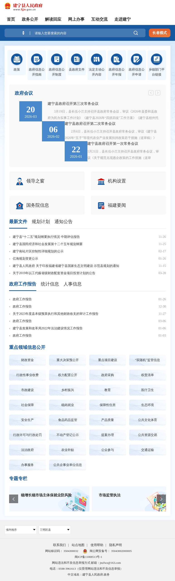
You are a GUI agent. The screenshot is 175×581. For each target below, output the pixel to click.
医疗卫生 (147, 390)
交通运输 (147, 450)
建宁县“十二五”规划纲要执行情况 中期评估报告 (46, 237)
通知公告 (63, 221)
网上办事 (76, 19)
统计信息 (50, 283)
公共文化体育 (147, 420)
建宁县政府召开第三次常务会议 (73, 104)
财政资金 (27, 360)
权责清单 (147, 375)
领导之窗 (30, 181)
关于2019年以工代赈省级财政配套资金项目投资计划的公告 (54, 273)
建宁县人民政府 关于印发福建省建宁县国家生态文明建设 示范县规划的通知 (66, 266)
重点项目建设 (107, 360)
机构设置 (112, 181)
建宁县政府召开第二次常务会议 (90, 124)
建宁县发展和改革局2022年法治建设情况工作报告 (48, 328)
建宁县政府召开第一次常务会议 (112, 143)
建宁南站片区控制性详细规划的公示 (38, 251)
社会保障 (27, 405)
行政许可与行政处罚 (27, 435)
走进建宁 (122, 19)
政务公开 (30, 19)
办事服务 (27, 465)
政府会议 (24, 93)
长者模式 (159, 33)
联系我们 (59, 545)
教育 (107, 390)
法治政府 (27, 450)
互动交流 (99, 19)
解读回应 (53, 19)
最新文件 (18, 221)
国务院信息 (33, 206)
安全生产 (27, 420)
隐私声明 (115, 545)
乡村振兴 (67, 390)
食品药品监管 (67, 420)
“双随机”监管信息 (147, 360)
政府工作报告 (22, 283)
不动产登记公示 (68, 435)
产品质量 (107, 420)
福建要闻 (112, 206)
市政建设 (27, 390)
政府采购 (107, 375)
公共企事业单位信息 (67, 465)
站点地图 (78, 545)
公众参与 (107, 450)
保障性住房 (108, 405)
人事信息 (73, 283)
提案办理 (107, 435)
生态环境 (147, 405)
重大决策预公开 (68, 360)
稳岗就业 (67, 405)
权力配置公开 (67, 375)
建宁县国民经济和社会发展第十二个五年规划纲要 (48, 244)
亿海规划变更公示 (25, 258)
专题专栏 (18, 478)
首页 (11, 19)
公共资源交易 (147, 435)
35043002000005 (121, 551)
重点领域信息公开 (27, 347)
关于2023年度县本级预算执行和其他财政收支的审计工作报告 (56, 313)
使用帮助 (97, 545)
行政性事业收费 (27, 375)
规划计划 (41, 221)
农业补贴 (67, 450)
